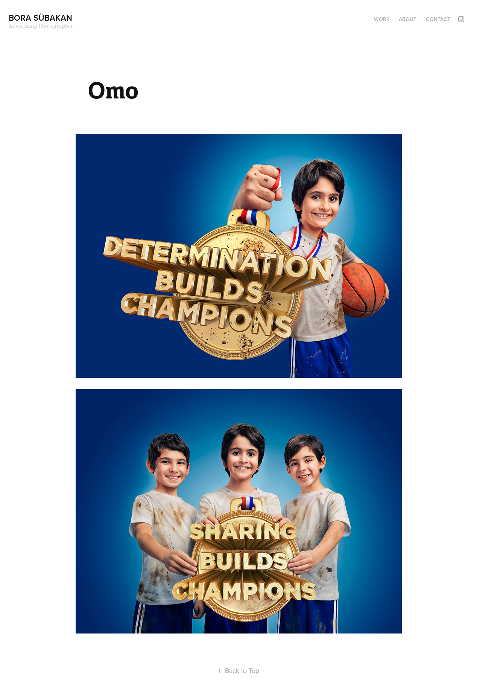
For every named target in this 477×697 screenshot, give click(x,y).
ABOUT (407, 19)
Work (382, 19)
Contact (438, 19)
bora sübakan (40, 18)
